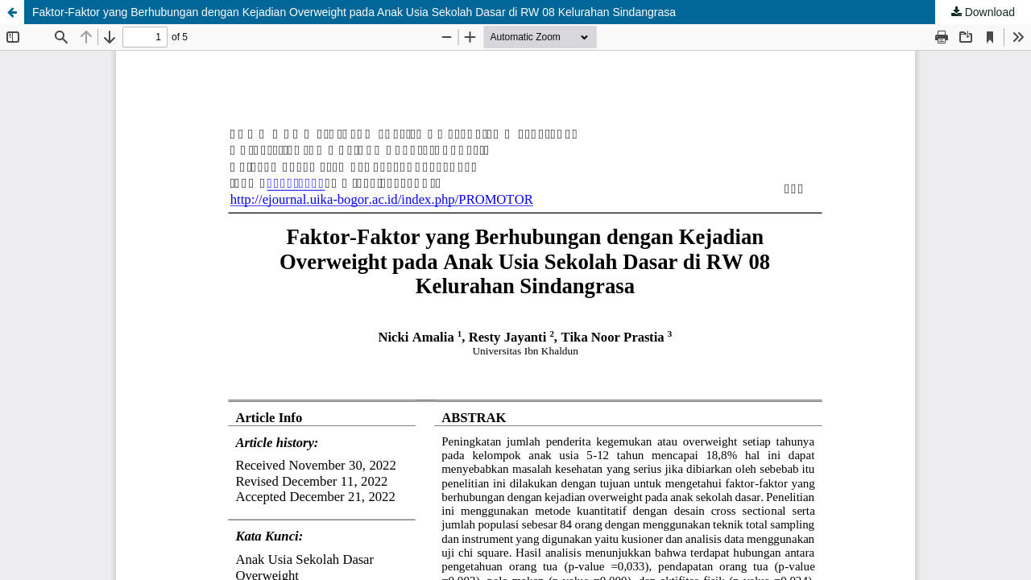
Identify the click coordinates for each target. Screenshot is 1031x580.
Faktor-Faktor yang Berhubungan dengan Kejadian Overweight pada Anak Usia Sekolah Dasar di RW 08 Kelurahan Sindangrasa (354, 12)
